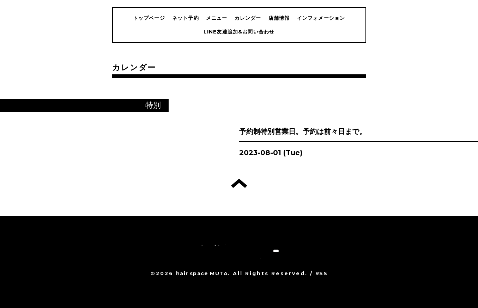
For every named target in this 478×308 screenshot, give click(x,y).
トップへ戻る (239, 183)
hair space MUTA (202, 273)
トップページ (149, 18)
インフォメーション (321, 18)
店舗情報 (279, 18)
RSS (321, 273)
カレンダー (248, 18)
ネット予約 (185, 18)
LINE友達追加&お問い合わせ (239, 32)
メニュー (217, 18)
